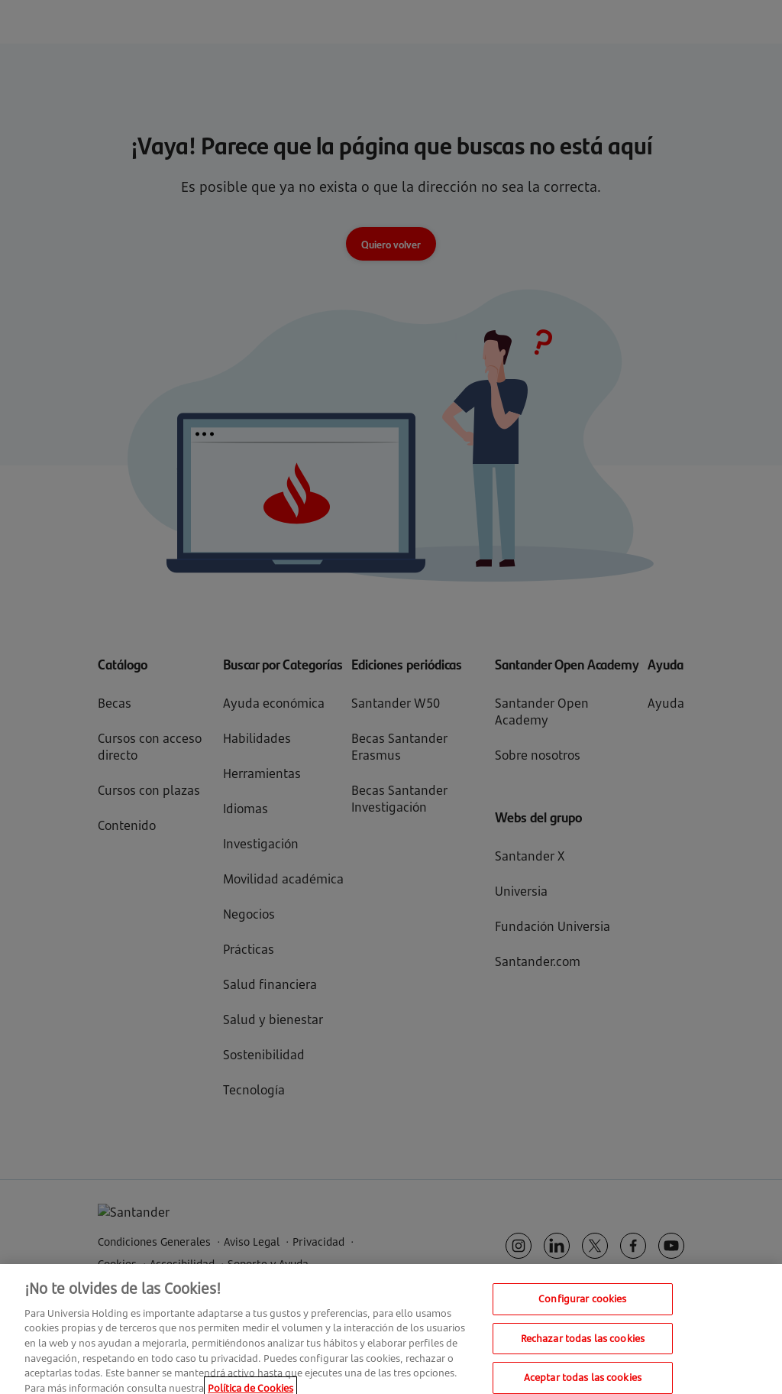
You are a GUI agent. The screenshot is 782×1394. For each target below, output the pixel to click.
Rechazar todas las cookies (583, 1344)
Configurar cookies (582, 1304)
